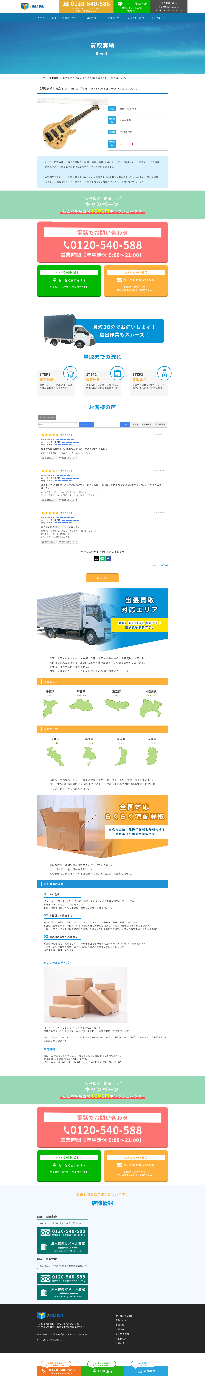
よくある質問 (122, 1334)
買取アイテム (69, 17)
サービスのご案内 (47, 17)
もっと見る (102, 577)
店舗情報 (91, 17)
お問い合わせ (158, 17)
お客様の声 (113, 17)
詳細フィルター (86, 424)
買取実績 (120, 1324)
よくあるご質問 (136, 17)
